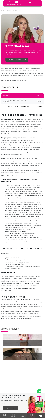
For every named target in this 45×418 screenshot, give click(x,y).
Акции (31, 415)
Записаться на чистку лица (17, 59)
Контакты (13, 415)
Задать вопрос (11, 408)
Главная (23, 415)
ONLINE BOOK (39, 404)
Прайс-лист (4, 415)
